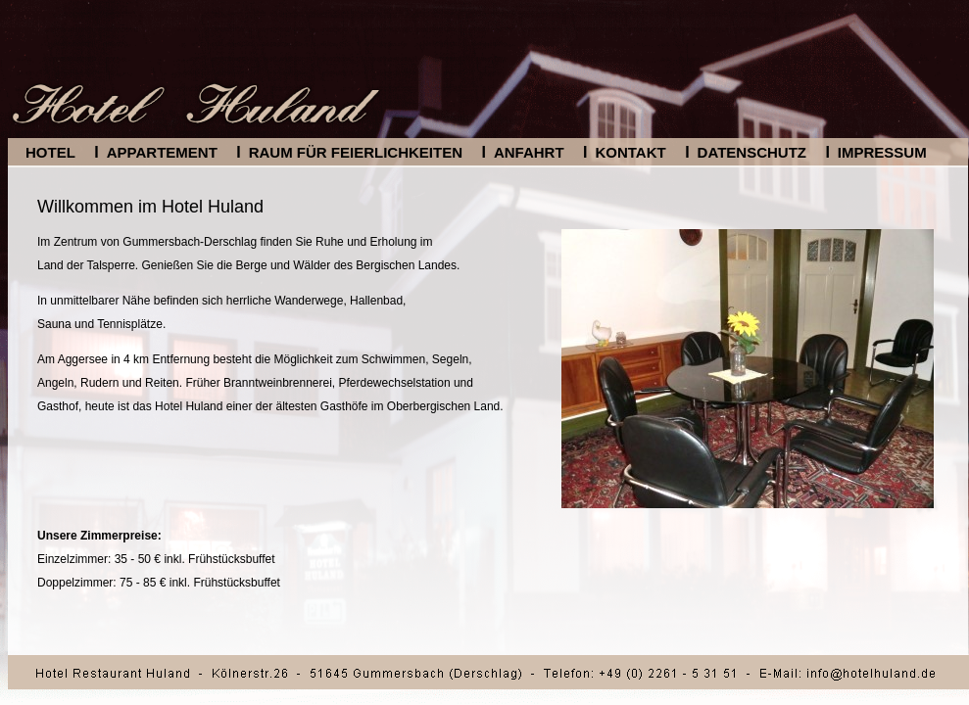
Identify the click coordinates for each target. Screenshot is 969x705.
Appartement (162, 152)
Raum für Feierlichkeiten (355, 152)
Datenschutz (752, 152)
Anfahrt (529, 152)
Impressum (882, 152)
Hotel (50, 152)
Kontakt (630, 152)
